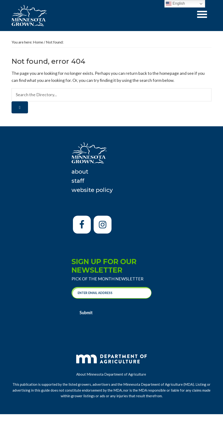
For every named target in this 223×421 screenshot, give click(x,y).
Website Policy (92, 190)
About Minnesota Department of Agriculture (111, 374)
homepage (169, 73)
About (80, 171)
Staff (78, 180)
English (175, 4)
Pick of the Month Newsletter (107, 278)
